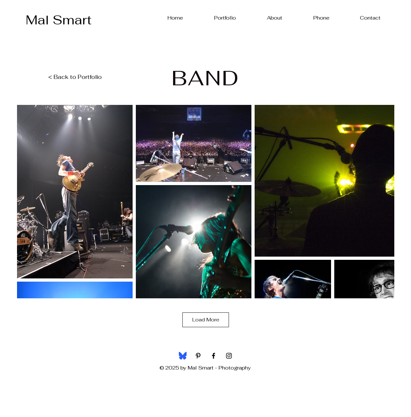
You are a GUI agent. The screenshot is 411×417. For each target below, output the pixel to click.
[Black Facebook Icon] (213, 356)
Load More (205, 319)
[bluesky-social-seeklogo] (183, 356)
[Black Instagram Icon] (229, 356)
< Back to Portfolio (75, 77)
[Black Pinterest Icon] (198, 356)
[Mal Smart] (59, 19)
